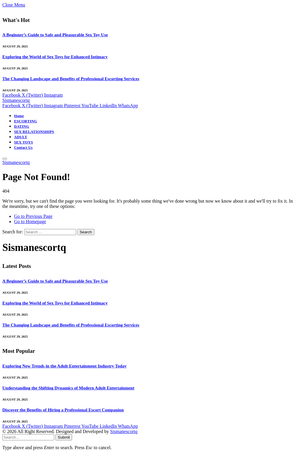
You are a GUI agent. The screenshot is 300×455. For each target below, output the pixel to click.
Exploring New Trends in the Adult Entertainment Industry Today (64, 366)
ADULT (20, 137)
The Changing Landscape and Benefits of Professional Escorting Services (70, 78)
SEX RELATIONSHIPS (34, 132)
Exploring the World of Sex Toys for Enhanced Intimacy (55, 56)
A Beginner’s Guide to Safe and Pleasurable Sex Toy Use (55, 34)
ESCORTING (25, 121)
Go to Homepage (30, 221)
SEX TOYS (23, 142)
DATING (21, 126)
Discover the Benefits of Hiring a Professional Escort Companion (63, 410)
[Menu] (4, 159)
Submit (64, 437)
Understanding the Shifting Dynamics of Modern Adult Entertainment (68, 388)
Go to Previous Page (33, 216)
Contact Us (23, 148)
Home (19, 116)
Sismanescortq (123, 431)
